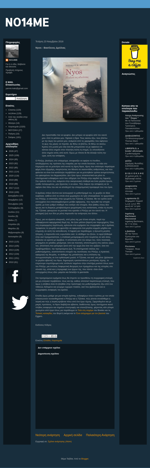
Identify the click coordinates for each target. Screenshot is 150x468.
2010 (11, 262)
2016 (11, 192)
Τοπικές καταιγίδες (44, 313)
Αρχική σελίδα (73, 435)
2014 (11, 246)
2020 (11, 175)
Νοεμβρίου (13, 199)
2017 (11, 188)
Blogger (84, 459)
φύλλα (128, 161)
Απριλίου (12, 224)
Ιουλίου (11, 212)
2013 (11, 250)
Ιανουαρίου (13, 236)
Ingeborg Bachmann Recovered (130, 216)
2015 (11, 241)
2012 (11, 254)
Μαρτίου (12, 228)
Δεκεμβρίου (14, 195)
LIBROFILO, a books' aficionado (134, 149)
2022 (11, 167)
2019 (11, 180)
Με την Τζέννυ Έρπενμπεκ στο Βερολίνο (132, 236)
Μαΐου (11, 220)
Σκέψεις (11, 137)
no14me (12, 113)
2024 (11, 159)
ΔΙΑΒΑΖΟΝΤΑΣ (132, 136)
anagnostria (131, 186)
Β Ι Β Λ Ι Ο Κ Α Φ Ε (134, 173)
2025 (11, 155)
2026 (11, 151)
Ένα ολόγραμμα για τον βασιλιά (90, 313)
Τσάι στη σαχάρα (85, 310)
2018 (11, 184)
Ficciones (130, 246)
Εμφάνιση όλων (138, 258)
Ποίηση (11, 133)
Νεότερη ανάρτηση (47, 435)
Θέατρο (11, 123)
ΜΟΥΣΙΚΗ (13, 130)
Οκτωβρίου (13, 204)
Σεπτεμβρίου (14, 208)
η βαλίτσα (130, 231)
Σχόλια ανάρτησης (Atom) (60, 441)
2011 (11, 258)
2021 (11, 171)
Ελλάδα (47, 340)
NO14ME (27, 22)
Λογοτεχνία (57, 340)
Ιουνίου (11, 216)
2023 (11, 163)
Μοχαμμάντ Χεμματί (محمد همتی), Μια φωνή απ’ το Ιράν (134, 203)
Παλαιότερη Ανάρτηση (100, 435)
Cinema (11, 110)
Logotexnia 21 (132, 198)
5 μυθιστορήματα (132, 154)
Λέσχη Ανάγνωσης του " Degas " (134, 116)
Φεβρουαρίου (14, 232)
